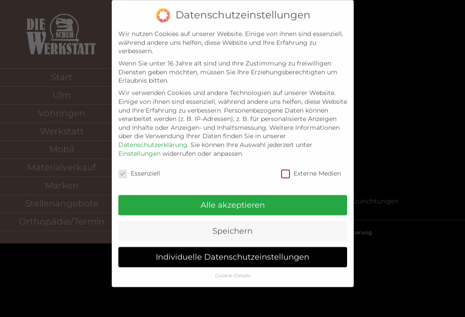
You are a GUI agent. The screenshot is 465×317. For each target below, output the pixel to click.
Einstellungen (139, 147)
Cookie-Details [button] (232, 269)
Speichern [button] (232, 224)
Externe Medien (311, 167)
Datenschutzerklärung (152, 138)
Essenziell (139, 167)
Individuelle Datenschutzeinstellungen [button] (232, 249)
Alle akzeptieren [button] (233, 198)
